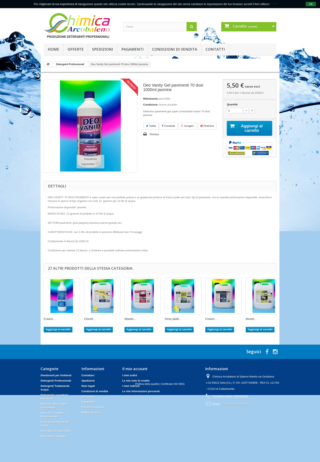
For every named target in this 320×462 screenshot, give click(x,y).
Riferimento (150, 98)
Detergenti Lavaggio (53, 436)
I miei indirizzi (131, 385)
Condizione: (150, 104)
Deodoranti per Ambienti (56, 375)
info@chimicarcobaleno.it (235, 403)
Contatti (215, 49)
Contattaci (87, 375)
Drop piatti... (173, 319)
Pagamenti (132, 49)
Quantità (232, 104)
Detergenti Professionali (56, 380)
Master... (130, 319)
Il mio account (135, 368)
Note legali (88, 385)
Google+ (187, 125)
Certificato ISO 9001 (173, 450)
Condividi (168, 125)
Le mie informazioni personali (141, 391)
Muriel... (251, 319)
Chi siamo (87, 396)
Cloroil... (89, 319)
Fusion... (50, 319)
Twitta (151, 125)
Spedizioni (102, 49)
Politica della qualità (147, 450)
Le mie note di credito (136, 380)
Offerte (76, 49)
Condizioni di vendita (174, 49)
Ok (311, 4)
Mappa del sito (90, 412)
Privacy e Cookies (92, 407)
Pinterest (207, 125)
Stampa (154, 134)
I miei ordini (129, 375)
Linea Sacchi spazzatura (56, 430)
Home (53, 49)
